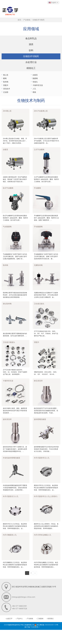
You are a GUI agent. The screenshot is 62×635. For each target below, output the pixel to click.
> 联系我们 (50, 619)
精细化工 (31, 68)
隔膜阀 (35, 78)
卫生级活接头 (39, 304)
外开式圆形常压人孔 (41, 458)
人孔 (34, 89)
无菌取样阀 (38, 265)
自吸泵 (35, 75)
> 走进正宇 (8, 619)
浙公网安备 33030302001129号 (46, 625)
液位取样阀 (7, 304)
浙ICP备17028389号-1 (32, 627)
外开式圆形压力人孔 (10, 496)
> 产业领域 (29, 619)
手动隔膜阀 (38, 227)
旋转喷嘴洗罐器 (40, 419)
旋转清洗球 (7, 419)
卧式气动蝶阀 (8, 188)
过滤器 (5, 92)
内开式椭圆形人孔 (10, 535)
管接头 (35, 82)
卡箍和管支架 (38, 85)
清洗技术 (6, 89)
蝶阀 (5, 78)
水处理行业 (31, 62)
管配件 (5, 85)
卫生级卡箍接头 (9, 342)
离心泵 (5, 75)
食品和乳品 (31, 38)
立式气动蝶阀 (39, 149)
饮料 (31, 50)
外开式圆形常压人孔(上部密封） (46, 496)
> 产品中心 (19, 619)
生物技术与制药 (31, 56)
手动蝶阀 (37, 188)
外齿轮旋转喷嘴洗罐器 (11, 458)
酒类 (31, 44)
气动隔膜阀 (7, 227)
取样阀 (5, 82)
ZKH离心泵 (7, 111)
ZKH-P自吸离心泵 (41, 111)
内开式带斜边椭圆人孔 (42, 535)
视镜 (34, 92)
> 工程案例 (39, 619)
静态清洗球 (38, 381)
